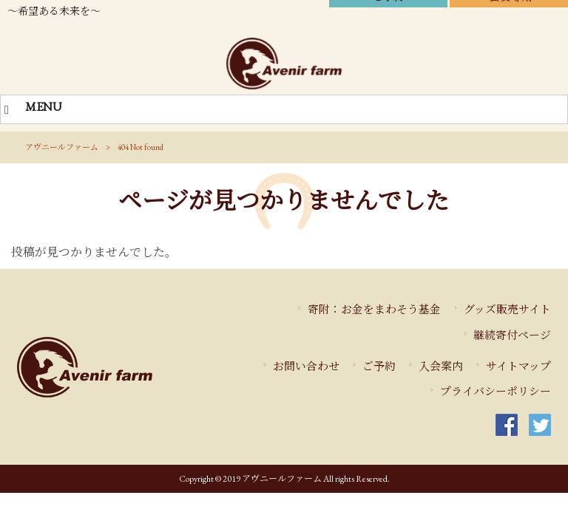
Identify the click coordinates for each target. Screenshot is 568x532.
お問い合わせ (306, 366)
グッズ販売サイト (507, 309)
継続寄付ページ (512, 335)
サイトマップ (518, 366)
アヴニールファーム (61, 147)
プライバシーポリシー (495, 391)
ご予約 (379, 366)
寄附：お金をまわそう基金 (374, 309)
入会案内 (441, 366)
